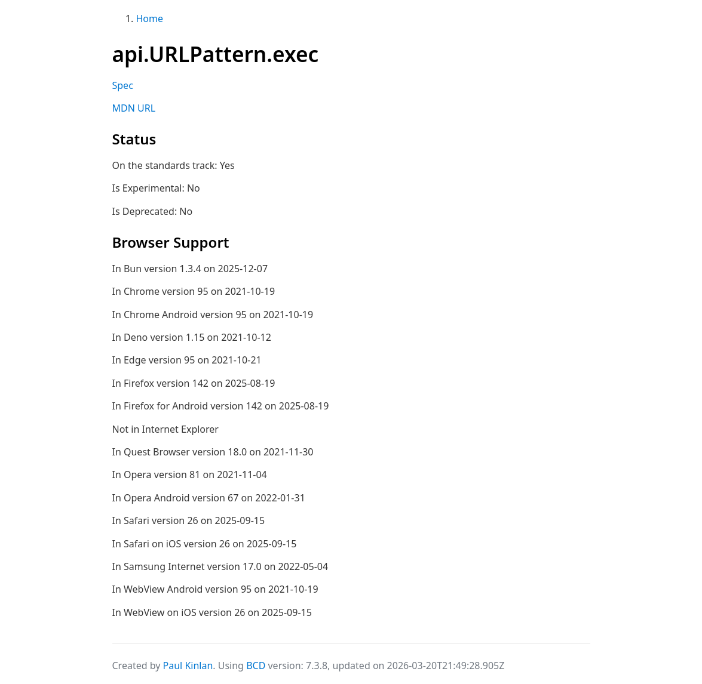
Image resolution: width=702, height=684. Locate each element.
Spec (122, 85)
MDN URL (134, 108)
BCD (255, 665)
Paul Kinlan (188, 665)
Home (150, 18)
